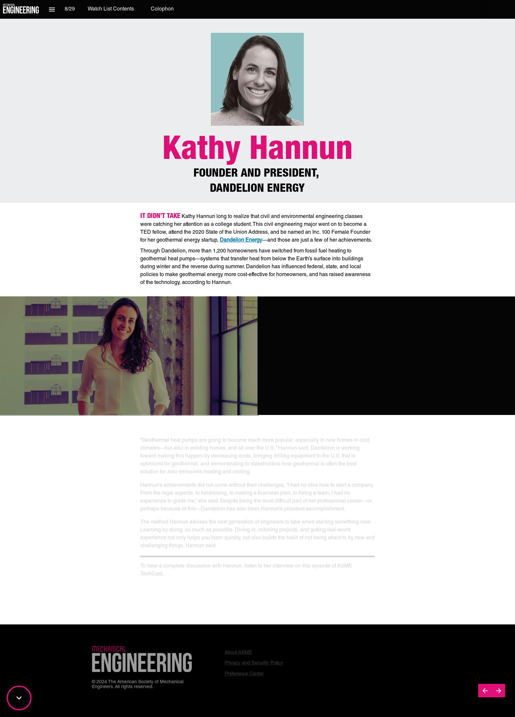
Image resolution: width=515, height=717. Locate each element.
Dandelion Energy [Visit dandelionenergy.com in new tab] (241, 240)
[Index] (51, 9)
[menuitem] (110, 9)
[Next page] (498, 690)
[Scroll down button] (19, 697)
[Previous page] (485, 690)
